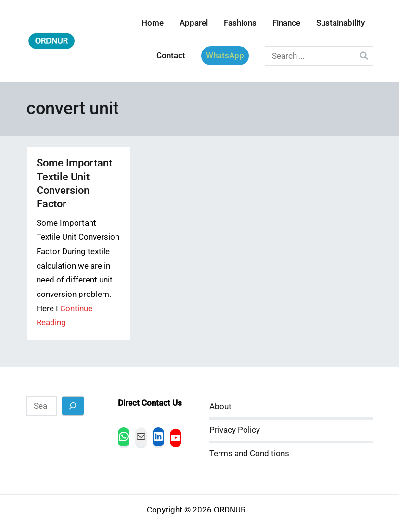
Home (153, 22)
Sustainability (340, 22)
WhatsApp (225, 55)
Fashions (240, 22)
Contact (170, 55)
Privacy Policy (234, 430)
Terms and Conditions (249, 453)
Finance (286, 22)
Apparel (194, 22)
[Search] (73, 406)
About (220, 406)
